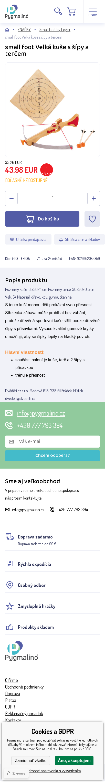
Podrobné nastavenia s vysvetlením (52, 771)
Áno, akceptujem (74, 760)
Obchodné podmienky (24, 687)
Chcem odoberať (52, 455)
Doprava (12, 693)
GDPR (10, 707)
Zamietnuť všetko (30, 760)
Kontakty (13, 720)
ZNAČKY (24, 29)
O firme (11, 680)
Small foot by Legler (54, 29)
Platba (10, 700)
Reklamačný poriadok (24, 713)
